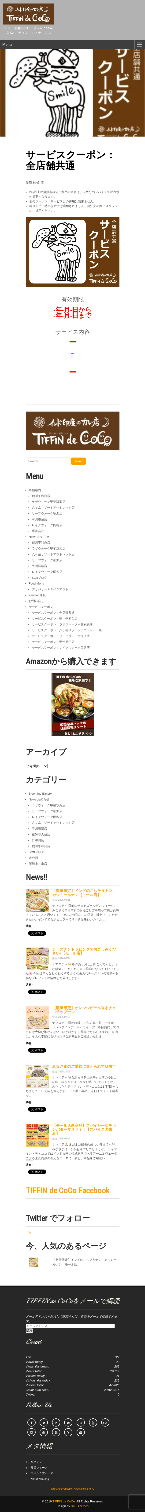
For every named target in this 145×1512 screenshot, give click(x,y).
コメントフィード (41, 1473)
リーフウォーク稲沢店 (47, 513)
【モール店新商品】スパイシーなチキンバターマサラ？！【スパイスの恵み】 (84, 1129)
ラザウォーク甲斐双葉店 (48, 502)
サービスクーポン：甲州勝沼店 (53, 642)
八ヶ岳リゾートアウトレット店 (53, 507)
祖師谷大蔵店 (41, 834)
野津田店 (38, 840)
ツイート (32, 1232)
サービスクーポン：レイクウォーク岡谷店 (61, 647)
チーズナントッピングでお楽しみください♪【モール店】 (84, 951)
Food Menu (36, 583)
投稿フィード (38, 1467)
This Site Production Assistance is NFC (72, 1488)
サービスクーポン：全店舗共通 (53, 612)
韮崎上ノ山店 (38, 863)
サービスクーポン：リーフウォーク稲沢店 (61, 636)
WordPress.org (39, 1478)
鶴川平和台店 (41, 496)
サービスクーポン (41, 607)
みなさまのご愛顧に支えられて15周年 (84, 1066)
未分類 (33, 858)
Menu (7, 44)
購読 (29, 1330)
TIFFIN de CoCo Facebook (67, 1190)
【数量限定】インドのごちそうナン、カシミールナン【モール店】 (84, 892)
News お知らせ (39, 537)
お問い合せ (36, 601)
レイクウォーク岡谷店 (47, 525)
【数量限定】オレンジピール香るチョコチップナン (84, 1010)
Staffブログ (39, 577)
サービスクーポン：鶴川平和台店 (55, 618)
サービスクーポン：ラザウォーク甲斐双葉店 (62, 624)
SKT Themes (80, 1506)
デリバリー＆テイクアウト (50, 589)
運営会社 (38, 531)
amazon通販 (37, 595)
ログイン (36, 1462)
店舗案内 (35, 490)
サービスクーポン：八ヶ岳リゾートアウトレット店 (67, 630)
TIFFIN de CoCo (63, 1501)
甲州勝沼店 (39, 519)
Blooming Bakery (40, 793)
